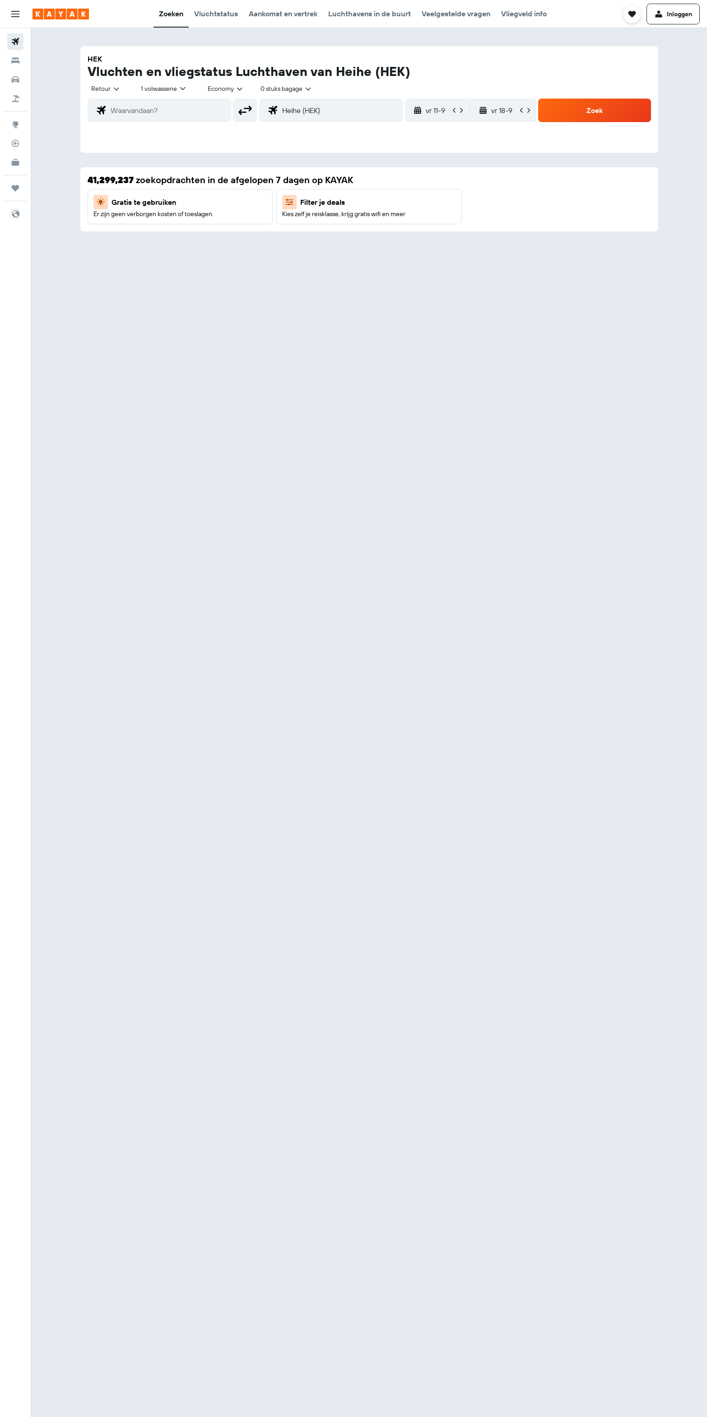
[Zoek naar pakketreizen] (15, 99)
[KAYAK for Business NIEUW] (15, 162)
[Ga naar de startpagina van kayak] (61, 14)
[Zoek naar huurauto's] (15, 80)
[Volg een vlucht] (15, 143)
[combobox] (106, 88)
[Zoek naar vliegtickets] (15, 42)
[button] (15, 14)
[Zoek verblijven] (15, 61)
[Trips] (15, 188)
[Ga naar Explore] (15, 124)
